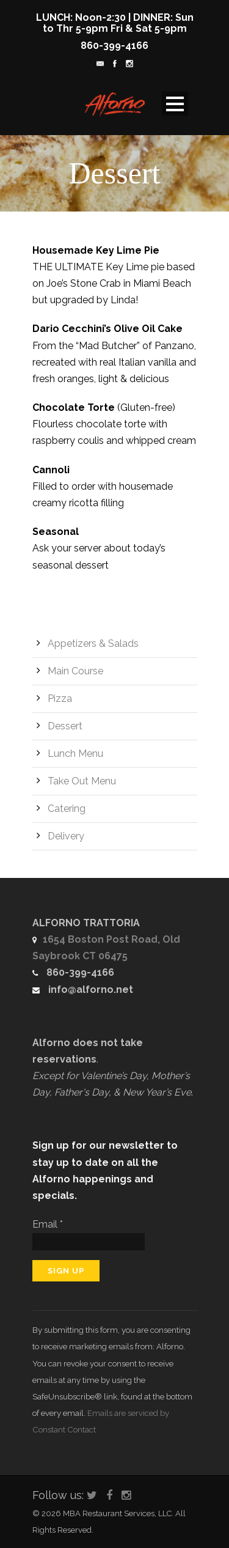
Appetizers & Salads (93, 643)
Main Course (75, 671)
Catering (66, 808)
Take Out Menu (82, 781)
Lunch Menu (75, 753)
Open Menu (175, 104)
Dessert (65, 726)
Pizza (60, 698)
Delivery (66, 836)
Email (47, 1224)
